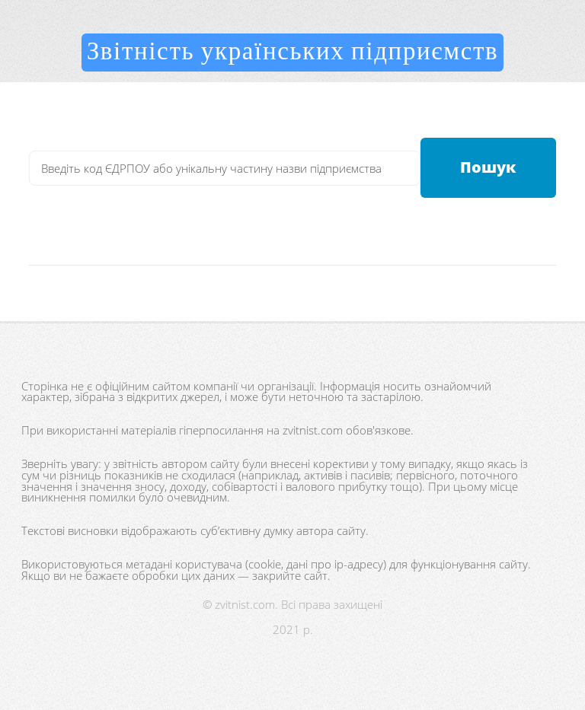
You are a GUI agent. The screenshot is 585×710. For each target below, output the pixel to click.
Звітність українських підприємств (293, 51)
